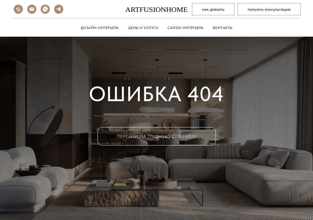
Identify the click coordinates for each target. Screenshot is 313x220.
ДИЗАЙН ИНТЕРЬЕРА (100, 28)
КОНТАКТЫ (223, 28)
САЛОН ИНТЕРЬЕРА (186, 28)
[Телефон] (18, 9)
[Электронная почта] (31, 9)
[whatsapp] (45, 9)
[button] (269, 9)
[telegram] (58, 9)
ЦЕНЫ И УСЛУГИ (143, 28)
